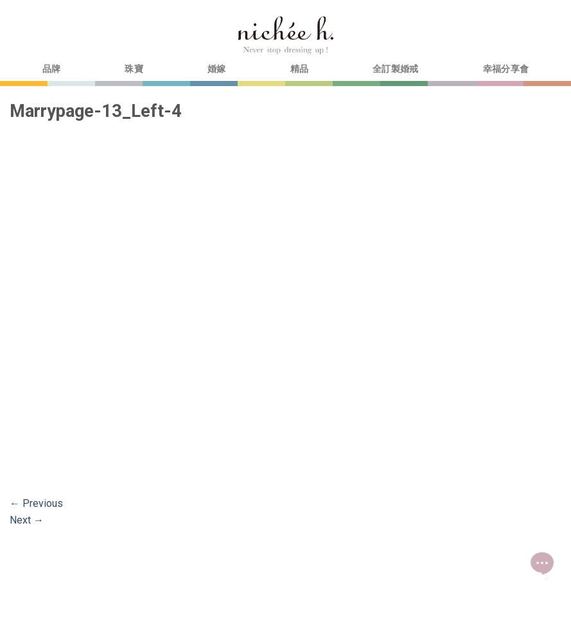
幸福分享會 (506, 69)
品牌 (51, 69)
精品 (299, 69)
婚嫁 (216, 69)
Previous (36, 503)
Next (27, 520)
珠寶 (134, 69)
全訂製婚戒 (395, 69)
